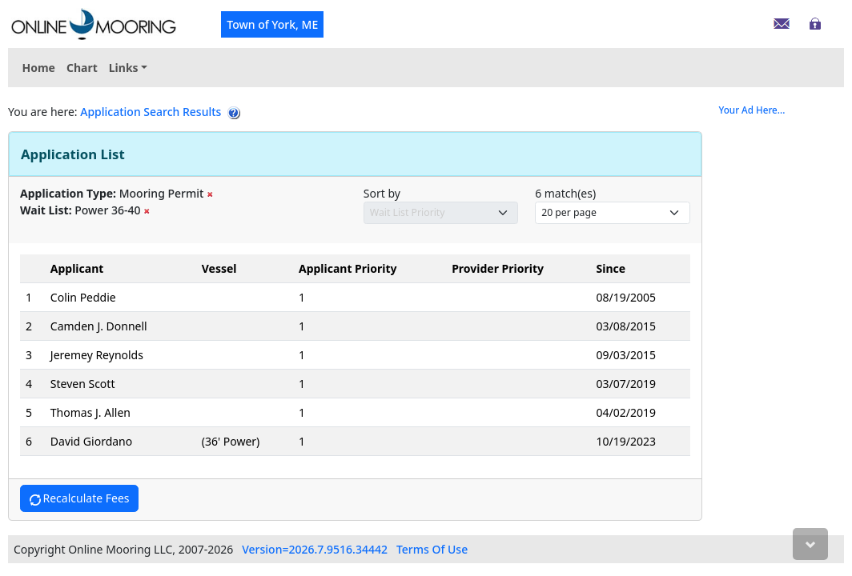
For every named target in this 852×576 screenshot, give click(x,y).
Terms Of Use (432, 549)
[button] (128, 68)
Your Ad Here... (752, 110)
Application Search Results (150, 111)
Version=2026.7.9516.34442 (315, 549)
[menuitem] (128, 68)
